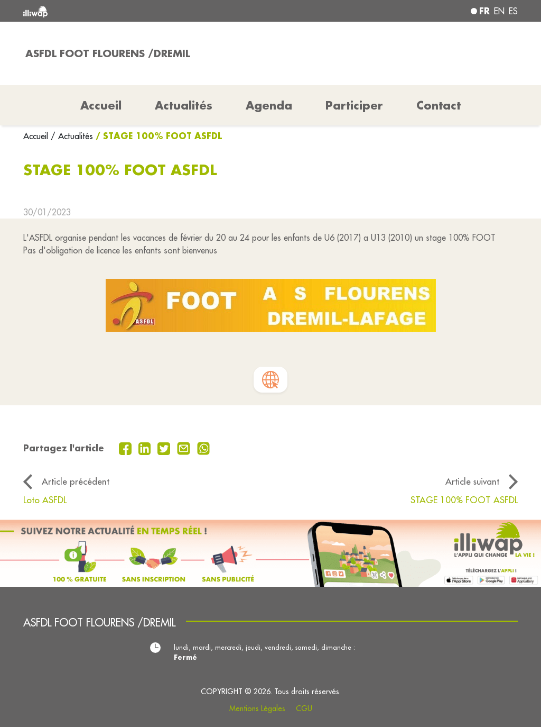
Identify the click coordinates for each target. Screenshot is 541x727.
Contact (438, 105)
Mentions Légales (257, 708)
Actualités (183, 105)
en (499, 11)
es (513, 11)
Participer (354, 105)
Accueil (37, 136)
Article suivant (472, 481)
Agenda (269, 105)
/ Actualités (72, 136)
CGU (304, 708)
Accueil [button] (101, 105)
